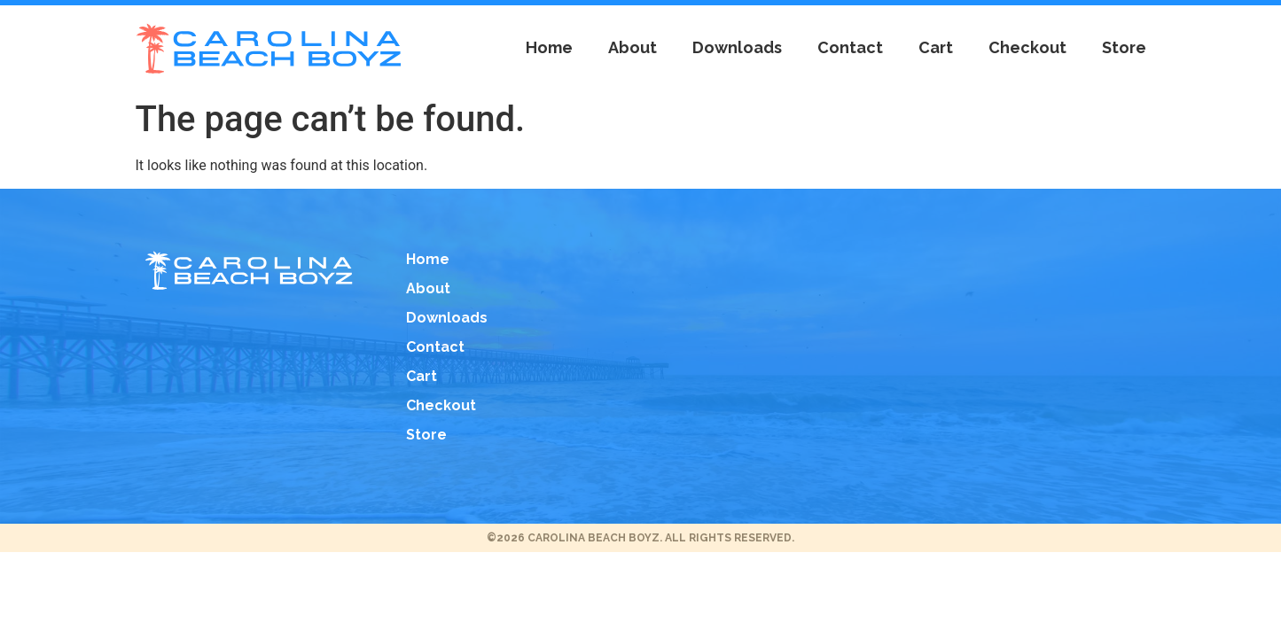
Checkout (1027, 48)
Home (549, 48)
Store (1124, 48)
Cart (935, 48)
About (632, 48)
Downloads (737, 48)
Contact (850, 48)
